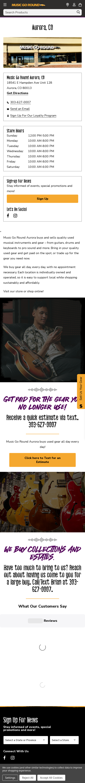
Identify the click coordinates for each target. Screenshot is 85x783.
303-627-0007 (20, 102)
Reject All (27, 778)
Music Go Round (15, 686)
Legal (7, 711)
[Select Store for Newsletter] (64, 638)
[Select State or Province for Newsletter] (25, 638)
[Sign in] (74, 5)
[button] (4, 4)
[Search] (78, 13)
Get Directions (17, 93)
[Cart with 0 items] (80, 4)
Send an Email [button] (20, 109)
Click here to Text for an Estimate (43, 460)
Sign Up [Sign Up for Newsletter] (42, 199)
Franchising (11, 703)
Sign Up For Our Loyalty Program (33, 116)
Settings (10, 778)
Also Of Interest (15, 720)
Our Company (13, 694)
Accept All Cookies (51, 778)
